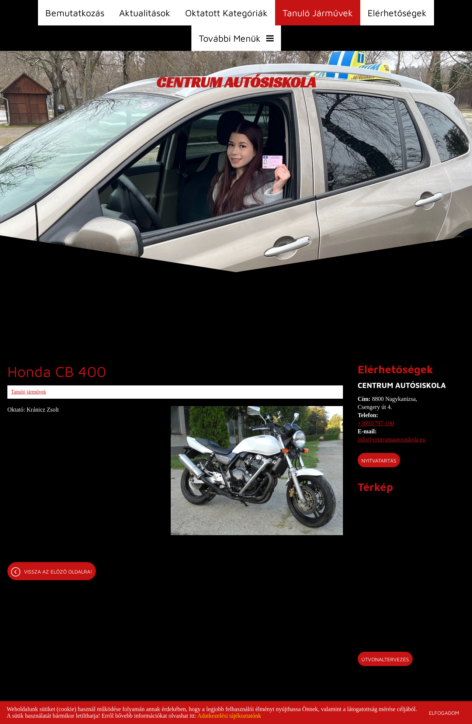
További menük (236, 38)
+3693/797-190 (376, 423)
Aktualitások (144, 12)
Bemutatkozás (74, 12)
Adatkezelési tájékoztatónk (229, 716)
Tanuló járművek (317, 12)
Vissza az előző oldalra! (58, 571)
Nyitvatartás (378, 460)
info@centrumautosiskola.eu (392, 439)
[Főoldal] (236, 84)
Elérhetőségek (397, 12)
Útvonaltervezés (385, 659)
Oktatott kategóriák (226, 12)
